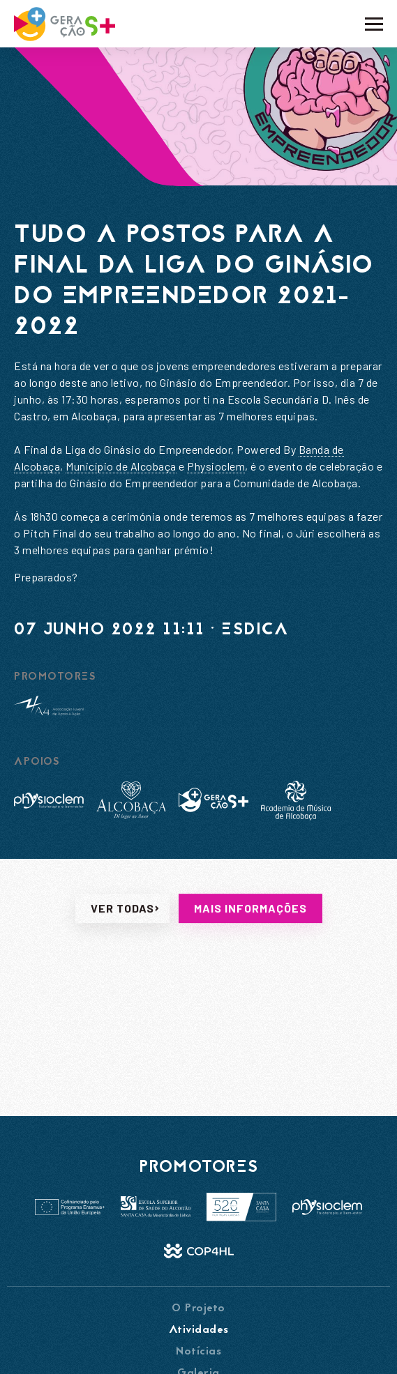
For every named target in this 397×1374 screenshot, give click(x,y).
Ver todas (122, 942)
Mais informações (250, 942)
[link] (121, 466)
